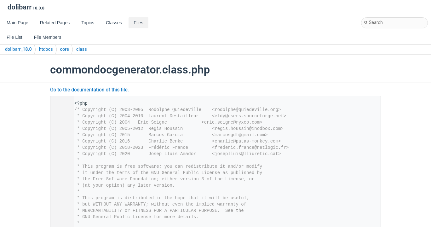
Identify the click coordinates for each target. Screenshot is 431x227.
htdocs (46, 49)
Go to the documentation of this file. (89, 90)
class (81, 49)
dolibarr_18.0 (18, 49)
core (64, 49)
